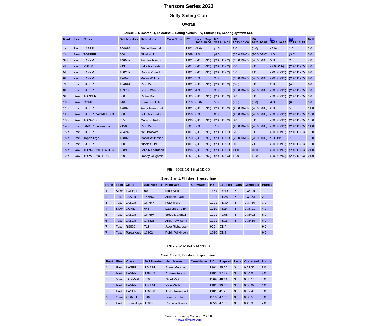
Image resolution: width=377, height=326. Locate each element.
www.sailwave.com (188, 319)
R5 (272, 39)
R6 (291, 39)
